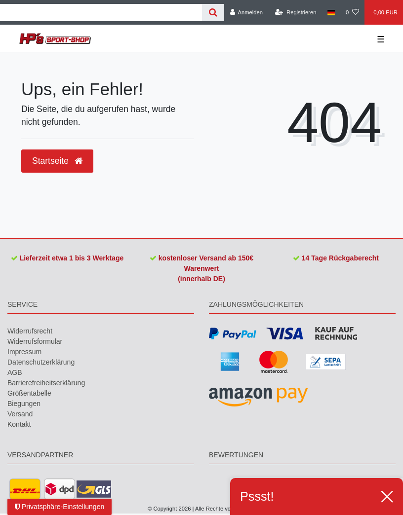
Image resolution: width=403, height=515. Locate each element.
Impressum (24, 352)
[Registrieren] (296, 12)
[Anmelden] (246, 12)
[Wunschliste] (352, 12)
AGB (14, 372)
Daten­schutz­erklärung (41, 362)
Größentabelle (29, 393)
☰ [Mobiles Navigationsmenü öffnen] (381, 39)
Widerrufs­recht (29, 331)
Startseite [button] (57, 161)
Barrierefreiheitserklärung (46, 383)
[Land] (331, 12)
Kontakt (19, 424)
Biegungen (23, 403)
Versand (20, 414)
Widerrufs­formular (34, 341)
